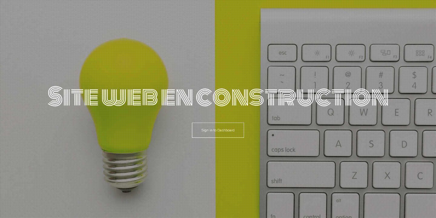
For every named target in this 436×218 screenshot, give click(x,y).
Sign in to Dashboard (218, 130)
